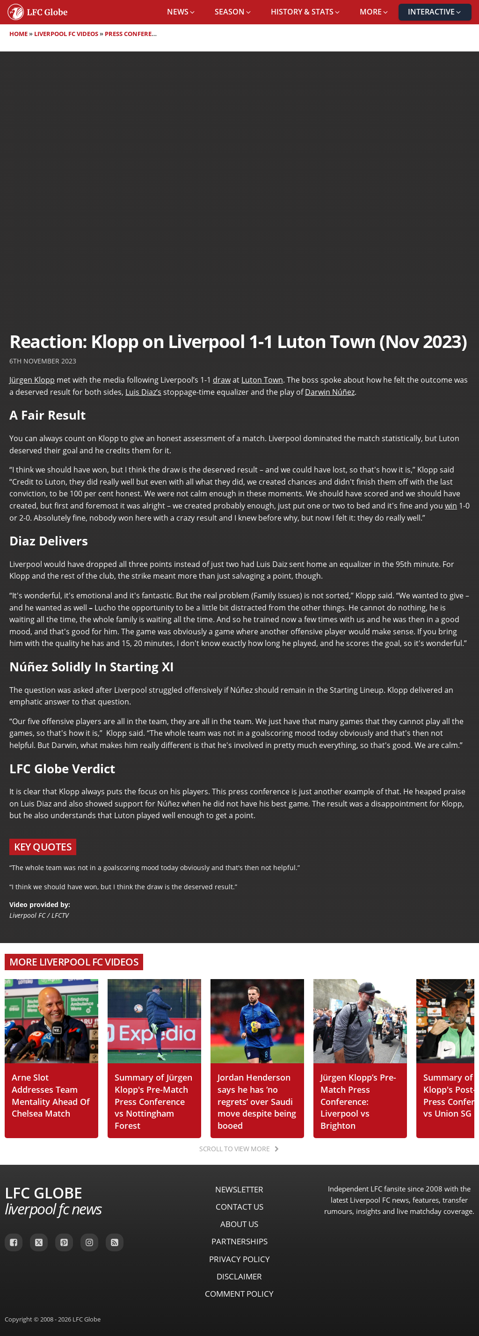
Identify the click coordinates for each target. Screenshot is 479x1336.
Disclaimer (239, 1276)
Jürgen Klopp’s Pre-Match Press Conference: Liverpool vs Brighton (358, 1101)
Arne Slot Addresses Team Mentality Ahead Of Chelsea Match (51, 1095)
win (451, 506)
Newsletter (239, 1189)
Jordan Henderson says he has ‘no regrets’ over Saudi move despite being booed (257, 1101)
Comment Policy (239, 1293)
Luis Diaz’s (143, 392)
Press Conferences (136, 33)
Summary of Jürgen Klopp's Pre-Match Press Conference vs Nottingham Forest (153, 1101)
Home (18, 33)
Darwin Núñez (330, 392)
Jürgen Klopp (32, 380)
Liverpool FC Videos (66, 33)
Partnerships (239, 1241)
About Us (239, 1224)
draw (222, 380)
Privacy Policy (239, 1259)
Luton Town (262, 380)
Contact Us (239, 1206)
